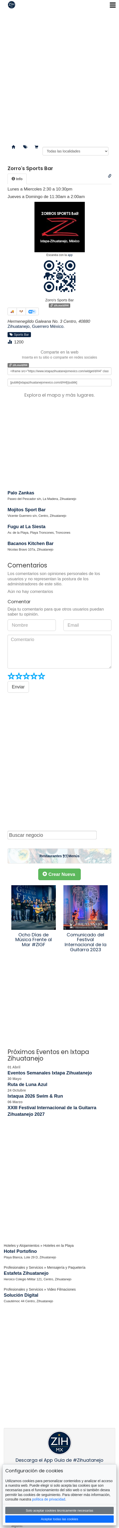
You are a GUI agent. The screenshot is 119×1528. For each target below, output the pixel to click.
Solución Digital (21, 1295)
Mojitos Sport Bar (27, 509)
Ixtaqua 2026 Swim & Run (35, 1096)
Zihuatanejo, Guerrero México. (36, 326)
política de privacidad (48, 1499)
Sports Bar (19, 334)
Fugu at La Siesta (27, 526)
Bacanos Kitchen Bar (31, 543)
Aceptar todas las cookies (59, 1519)
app (70, 255)
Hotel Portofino (20, 1251)
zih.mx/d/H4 (59, 305)
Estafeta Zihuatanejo (26, 1273)
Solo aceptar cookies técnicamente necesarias (59, 1510)
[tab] (17, 179)
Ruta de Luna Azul (27, 1084)
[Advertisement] (59, 74)
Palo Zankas (21, 492)
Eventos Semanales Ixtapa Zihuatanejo (50, 1072)
